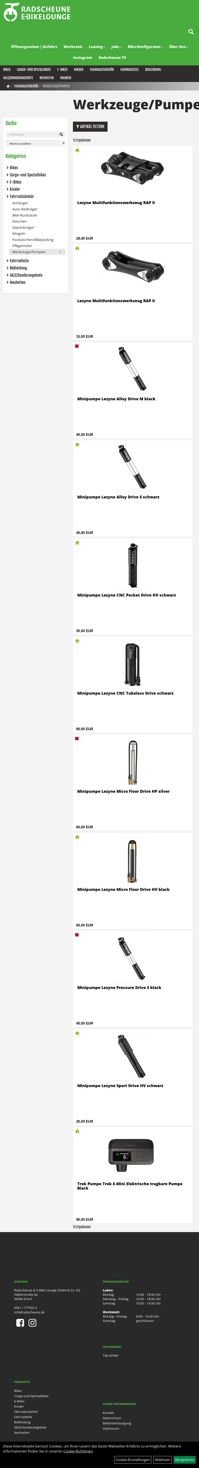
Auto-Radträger (24, 209)
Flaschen (19, 221)
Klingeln (18, 233)
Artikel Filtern (90, 126)
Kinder (78, 69)
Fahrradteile (129, 69)
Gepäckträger (23, 227)
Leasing (97, 46)
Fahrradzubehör (102, 69)
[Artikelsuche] (191, 32)
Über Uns (178, 46)
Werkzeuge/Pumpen (56, 86)
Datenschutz (112, 1418)
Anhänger (20, 203)
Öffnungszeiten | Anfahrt (34, 46)
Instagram (82, 57)
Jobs (116, 46)
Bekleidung (153, 69)
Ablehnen (162, 1459)
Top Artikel (110, 1355)
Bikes (6, 69)
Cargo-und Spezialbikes (34, 69)
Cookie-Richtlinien (78, 1451)
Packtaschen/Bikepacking (32, 239)
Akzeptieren (184, 1459)
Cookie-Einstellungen (133, 1459)
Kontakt (108, 1413)
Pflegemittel (22, 245)
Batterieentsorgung (117, 1423)
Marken (65, 78)
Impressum (111, 1428)
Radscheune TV (112, 57)
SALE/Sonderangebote (18, 78)
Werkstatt (73, 46)
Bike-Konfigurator (145, 46)
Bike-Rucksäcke (24, 215)
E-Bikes (62, 69)
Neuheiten (47, 78)
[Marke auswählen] (35, 143)
